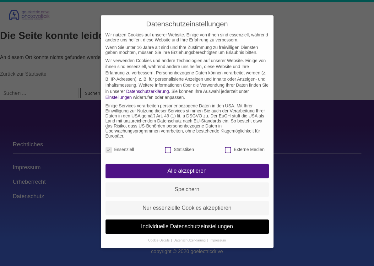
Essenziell (120, 142)
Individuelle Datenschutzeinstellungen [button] (187, 220)
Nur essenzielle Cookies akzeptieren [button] (187, 201)
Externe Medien (244, 142)
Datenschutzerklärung (147, 84)
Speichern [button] (187, 183)
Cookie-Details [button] (159, 234)
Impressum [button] (217, 234)
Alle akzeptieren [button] (187, 164)
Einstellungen (119, 90)
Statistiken (179, 142)
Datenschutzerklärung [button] (190, 234)
